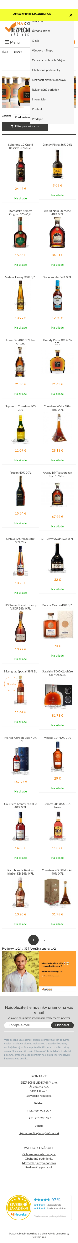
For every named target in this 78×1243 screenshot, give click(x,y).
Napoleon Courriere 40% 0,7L (20, 408)
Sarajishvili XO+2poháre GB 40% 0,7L (57, 673)
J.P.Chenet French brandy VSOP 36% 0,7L (20, 606)
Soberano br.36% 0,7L (57, 277)
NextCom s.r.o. (39, 1236)
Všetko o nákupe (42, 50)
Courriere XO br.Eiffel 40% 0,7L (57, 408)
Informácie (39, 99)
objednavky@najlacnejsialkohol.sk (39, 1133)
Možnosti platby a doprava (49, 79)
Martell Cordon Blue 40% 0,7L (20, 739)
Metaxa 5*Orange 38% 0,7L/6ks (20, 540)
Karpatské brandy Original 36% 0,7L (20, 212)
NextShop (32, 1233)
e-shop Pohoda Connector (53, 1233)
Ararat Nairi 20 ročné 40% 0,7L (57, 212)
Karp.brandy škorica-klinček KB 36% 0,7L (20, 872)
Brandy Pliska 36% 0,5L (57, 144)
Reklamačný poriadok (45, 89)
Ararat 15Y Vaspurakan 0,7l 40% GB (57, 474)
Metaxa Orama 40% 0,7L (57, 605)
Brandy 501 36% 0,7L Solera (57, 805)
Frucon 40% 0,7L (20, 472)
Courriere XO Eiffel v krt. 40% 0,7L (57, 872)
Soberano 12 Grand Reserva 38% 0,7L (20, 146)
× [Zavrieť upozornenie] (71, 15)
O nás (36, 40)
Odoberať (62, 1025)
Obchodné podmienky (46, 70)
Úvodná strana (41, 31)
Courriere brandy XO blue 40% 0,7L (20, 805)
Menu (12, 42)
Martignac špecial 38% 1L (20, 671)
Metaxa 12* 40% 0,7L (57, 737)
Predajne (37, 119)
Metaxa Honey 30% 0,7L (20, 277)
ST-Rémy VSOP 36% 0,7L (57, 539)
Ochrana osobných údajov (48, 60)
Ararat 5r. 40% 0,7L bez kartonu (21, 341)
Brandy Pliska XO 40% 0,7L (57, 341)
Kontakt (37, 109)
